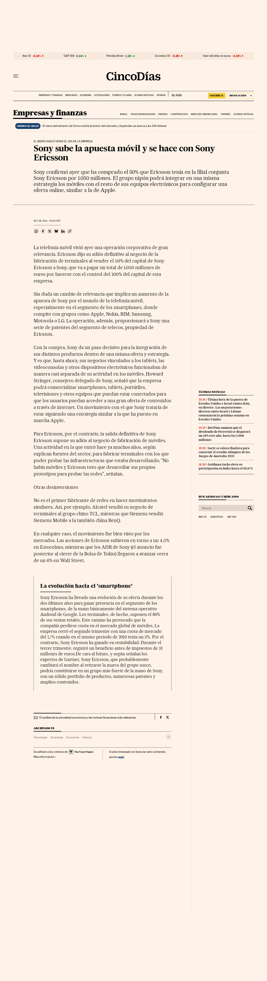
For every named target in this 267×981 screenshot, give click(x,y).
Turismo (225, 114)
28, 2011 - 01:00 (47, 220)
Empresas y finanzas (51, 95)
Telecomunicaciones (143, 114)
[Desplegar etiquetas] (168, 737)
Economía (85, 95)
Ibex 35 (27, 55)
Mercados (71, 95)
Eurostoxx (216, 517)
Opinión (160, 95)
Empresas (57, 737)
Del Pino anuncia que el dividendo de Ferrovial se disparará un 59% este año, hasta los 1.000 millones (224, 433)
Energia (163, 114)
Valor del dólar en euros (217, 55)
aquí (121, 757)
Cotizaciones (102, 95)
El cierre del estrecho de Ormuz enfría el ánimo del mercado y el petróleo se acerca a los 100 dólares (104, 125)
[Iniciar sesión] (241, 95)
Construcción (179, 114)
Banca (123, 114)
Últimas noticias (144, 95)
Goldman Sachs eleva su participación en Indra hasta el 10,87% (226, 466)
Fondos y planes (122, 95)
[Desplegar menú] (16, 76)
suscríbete (217, 95)
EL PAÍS (175, 94)
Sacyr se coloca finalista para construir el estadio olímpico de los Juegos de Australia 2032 (224, 452)
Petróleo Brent (114, 55)
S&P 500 (69, 55)
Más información (45, 756)
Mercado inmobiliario (204, 114)
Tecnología (40, 737)
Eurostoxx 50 (162, 55)
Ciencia (87, 737)
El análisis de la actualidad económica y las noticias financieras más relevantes (87, 717)
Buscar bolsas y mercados (219, 496)
